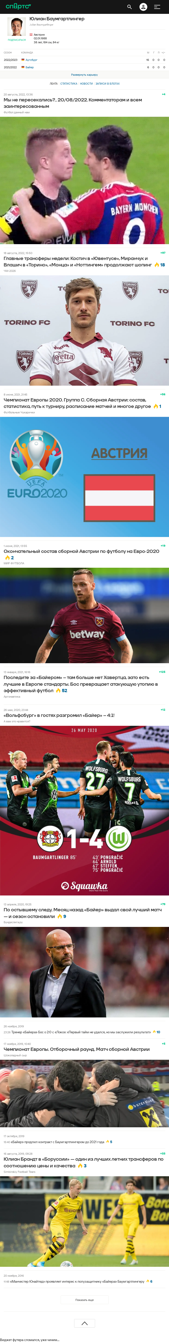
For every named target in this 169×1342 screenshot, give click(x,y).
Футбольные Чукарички (19, 412)
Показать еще (84, 1300)
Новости (86, 83)
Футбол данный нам (17, 112)
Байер (27, 67)
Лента (54, 83)
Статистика (68, 83)
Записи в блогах (107, 83)
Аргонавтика (12, 696)
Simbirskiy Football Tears (19, 1172)
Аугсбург (29, 60)
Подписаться (17, 40)
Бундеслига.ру (13, 922)
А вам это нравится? (17, 721)
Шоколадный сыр (15, 1055)
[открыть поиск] (129, 7)
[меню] (157, 7)
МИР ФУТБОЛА (14, 563)
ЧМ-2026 (10, 271)
